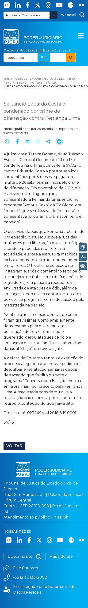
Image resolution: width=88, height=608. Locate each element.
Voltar (14, 446)
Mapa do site (61, 556)
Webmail (68, 15)
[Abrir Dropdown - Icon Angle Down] (53, 15)
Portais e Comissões (23, 15)
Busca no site (24, 556)
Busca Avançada (56, 50)
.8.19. (43, 57)
